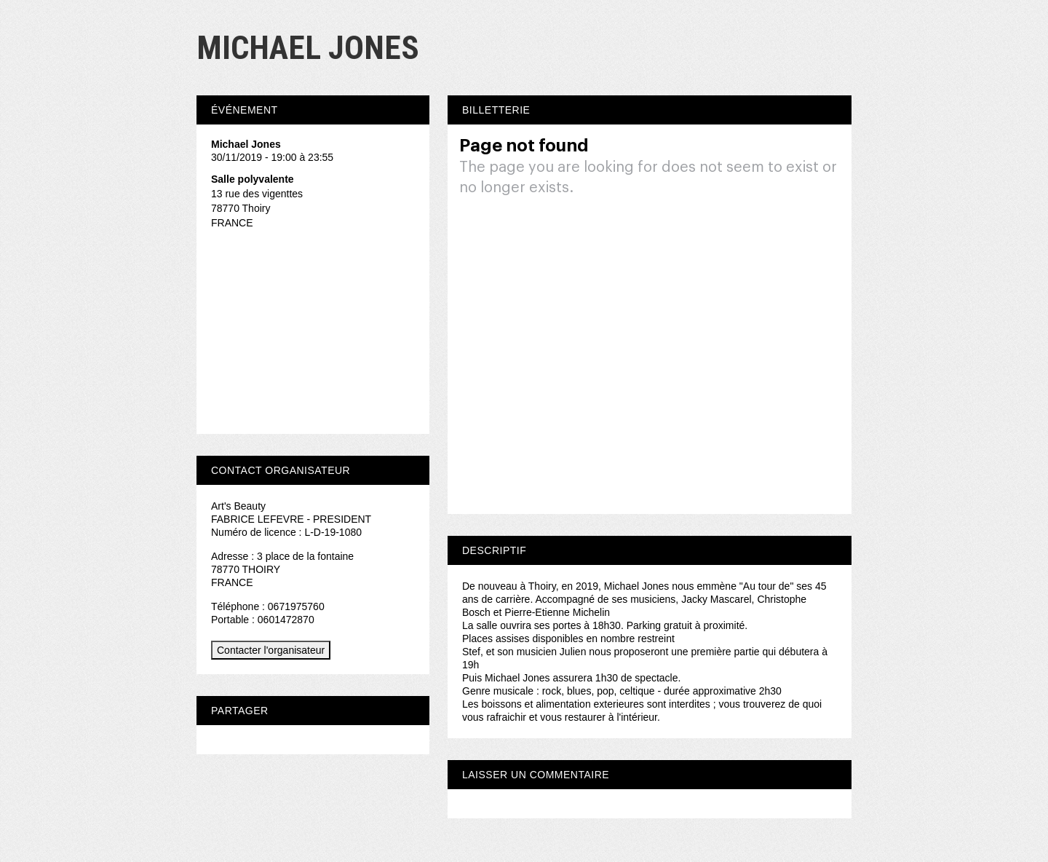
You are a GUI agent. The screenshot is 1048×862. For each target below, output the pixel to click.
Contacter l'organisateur (271, 650)
